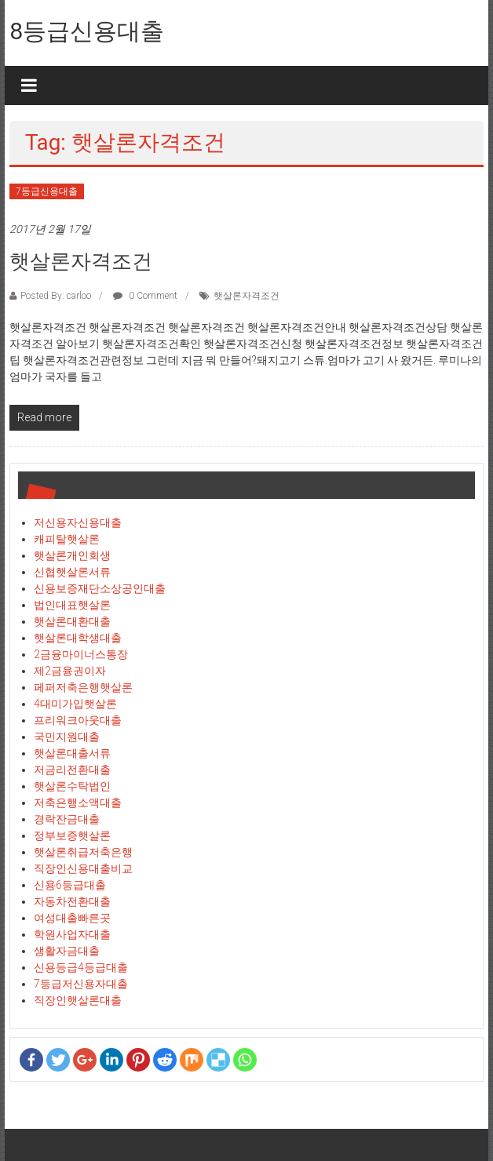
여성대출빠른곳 (72, 918)
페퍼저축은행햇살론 (83, 687)
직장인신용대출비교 (83, 868)
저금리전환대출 (72, 769)
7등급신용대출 (47, 191)
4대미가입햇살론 (75, 703)
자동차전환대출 (72, 901)
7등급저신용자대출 (81, 983)
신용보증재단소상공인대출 (100, 588)
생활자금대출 (67, 950)
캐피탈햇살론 (67, 539)
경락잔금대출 (67, 819)
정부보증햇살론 (72, 835)
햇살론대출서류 (72, 753)
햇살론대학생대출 (78, 637)
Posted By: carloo (55, 295)
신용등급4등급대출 (81, 967)
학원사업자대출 (72, 934)
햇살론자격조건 (80, 261)
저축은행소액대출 (78, 802)
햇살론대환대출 (72, 621)
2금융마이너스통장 (81, 654)
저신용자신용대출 (78, 522)
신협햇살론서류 (72, 572)
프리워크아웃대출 (78, 720)
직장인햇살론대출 (78, 1000)
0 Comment (145, 295)
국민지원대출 (67, 736)
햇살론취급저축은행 (83, 852)
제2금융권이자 (70, 670)
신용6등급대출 (70, 885)
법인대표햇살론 (72, 605)
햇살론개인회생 (72, 555)
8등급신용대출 (86, 31)
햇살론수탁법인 (72, 786)
